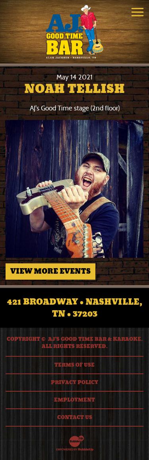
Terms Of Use (74, 365)
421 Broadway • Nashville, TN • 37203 (74, 308)
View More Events (50, 271)
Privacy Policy (74, 383)
